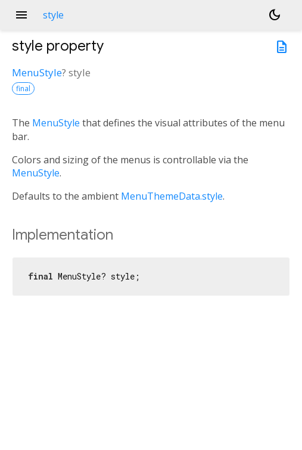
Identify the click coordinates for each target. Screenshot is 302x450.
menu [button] (21, 15)
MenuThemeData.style (172, 196)
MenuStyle (37, 72)
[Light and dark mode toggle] (274, 14)
